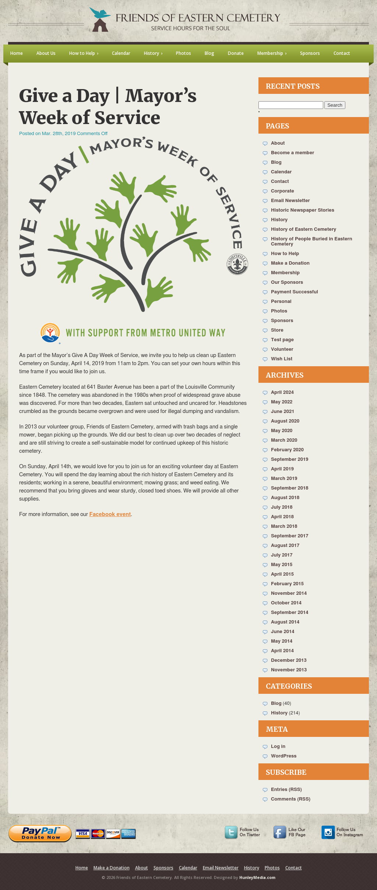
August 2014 (285, 622)
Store (277, 330)
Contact (280, 181)
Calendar (281, 172)
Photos (279, 311)
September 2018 (289, 488)
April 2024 (282, 392)
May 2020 (281, 430)
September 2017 (289, 536)
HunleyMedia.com (257, 877)
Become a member (292, 153)
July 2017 (282, 555)
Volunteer (282, 349)
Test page (282, 340)
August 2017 (285, 545)
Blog (276, 162)
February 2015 (287, 584)
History (279, 220)
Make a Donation (290, 263)
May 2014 (281, 641)
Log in (278, 746)
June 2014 (282, 631)
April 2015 (282, 574)
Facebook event (110, 514)
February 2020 (287, 450)
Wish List (281, 359)
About (278, 143)
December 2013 (289, 660)
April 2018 (282, 517)
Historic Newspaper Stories (302, 210)
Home (81, 868)
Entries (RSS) (286, 789)
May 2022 (281, 402)
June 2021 (282, 411)
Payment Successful (294, 292)
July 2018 (282, 507)
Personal (281, 301)
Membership (285, 273)
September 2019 (289, 459)
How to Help (285, 253)
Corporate (282, 191)
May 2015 (281, 564)
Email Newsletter (290, 200)
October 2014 (286, 603)
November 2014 (289, 593)
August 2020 (285, 421)
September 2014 (289, 612)
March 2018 (284, 526)
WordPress (284, 756)
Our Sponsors (287, 282)
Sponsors (282, 320)
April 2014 (282, 651)
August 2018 (285, 497)
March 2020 (284, 440)
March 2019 (284, 478)
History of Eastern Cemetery (303, 229)
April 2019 (282, 469)
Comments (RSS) (290, 799)
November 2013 (289, 670)
